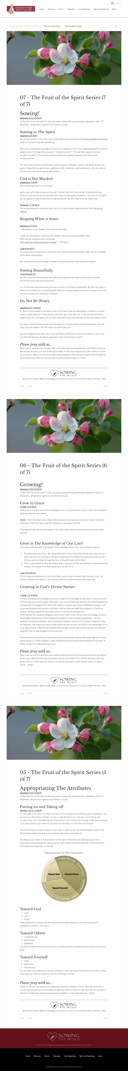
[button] (116, 26)
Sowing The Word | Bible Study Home (24, 26)
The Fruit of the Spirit (52, 26)
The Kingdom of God (73, 26)
